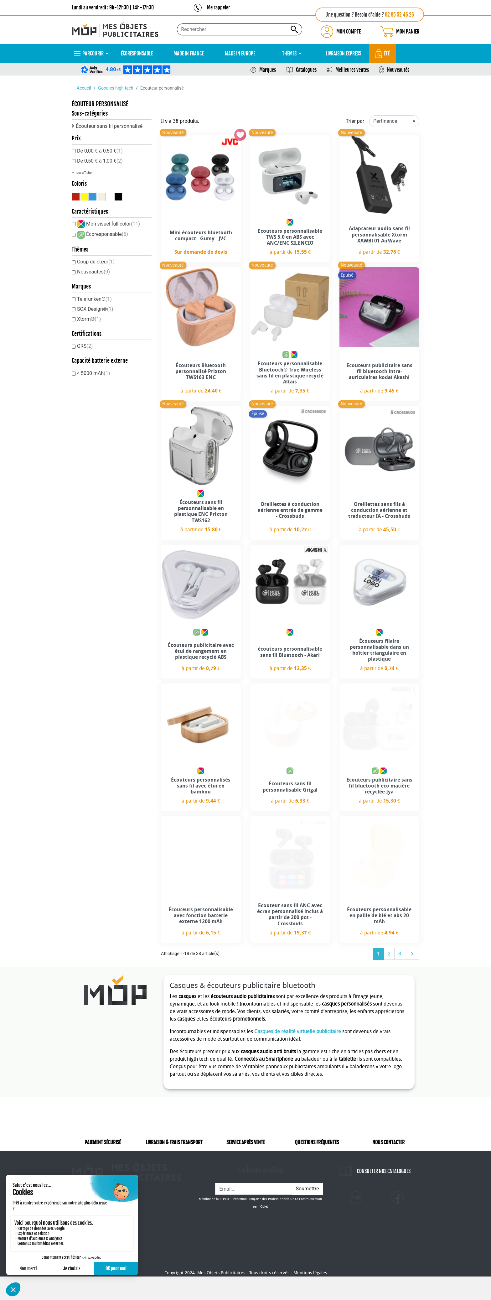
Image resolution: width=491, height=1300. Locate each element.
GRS (85, 346)
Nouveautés (398, 70)
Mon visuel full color (113, 224)
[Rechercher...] (239, 29)
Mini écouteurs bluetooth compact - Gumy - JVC (201, 236)
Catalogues (306, 70)
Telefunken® (94, 299)
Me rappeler (218, 7)
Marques (267, 70)
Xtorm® (89, 319)
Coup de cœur (96, 262)
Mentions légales (310, 1296)
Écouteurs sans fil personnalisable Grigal (290, 787)
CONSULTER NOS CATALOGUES (384, 1180)
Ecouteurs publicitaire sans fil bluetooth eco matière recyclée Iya (379, 786)
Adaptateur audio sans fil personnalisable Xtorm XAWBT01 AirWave (379, 234)
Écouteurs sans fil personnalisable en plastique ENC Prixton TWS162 (201, 511)
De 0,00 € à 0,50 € (100, 151)
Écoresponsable (107, 234)
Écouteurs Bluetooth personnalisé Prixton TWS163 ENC (200, 371)
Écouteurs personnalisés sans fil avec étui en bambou (200, 786)
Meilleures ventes (352, 70)
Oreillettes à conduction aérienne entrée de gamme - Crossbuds (290, 510)
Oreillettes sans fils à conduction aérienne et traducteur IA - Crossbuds (379, 510)
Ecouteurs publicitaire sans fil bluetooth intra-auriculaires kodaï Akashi (379, 371)
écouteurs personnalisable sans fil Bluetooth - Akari (290, 652)
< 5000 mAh (93, 373)
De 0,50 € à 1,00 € (100, 161)
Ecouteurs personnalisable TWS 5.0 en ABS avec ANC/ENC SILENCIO (290, 237)
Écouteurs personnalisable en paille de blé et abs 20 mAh (379, 915)
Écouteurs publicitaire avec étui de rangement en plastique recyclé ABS (201, 651)
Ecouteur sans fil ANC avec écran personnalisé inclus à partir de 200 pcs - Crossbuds (290, 914)
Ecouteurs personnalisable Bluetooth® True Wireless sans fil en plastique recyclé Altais (289, 373)
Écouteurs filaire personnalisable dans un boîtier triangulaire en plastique (379, 650)
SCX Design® (95, 309)
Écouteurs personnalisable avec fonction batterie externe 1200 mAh (200, 915)
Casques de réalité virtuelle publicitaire (297, 1031)
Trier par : (356, 121)
